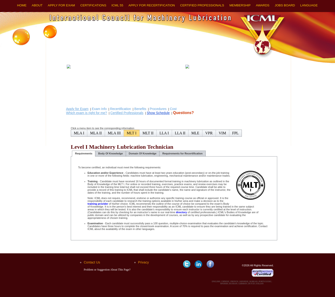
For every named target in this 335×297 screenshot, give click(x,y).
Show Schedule (158, 113)
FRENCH (234, 281)
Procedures (158, 109)
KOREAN (253, 281)
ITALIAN (260, 284)
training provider (98, 203)
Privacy (143, 262)
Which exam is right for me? (86, 113)
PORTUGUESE (265, 281)
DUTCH (251, 284)
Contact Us (92, 262)
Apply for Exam (77, 109)
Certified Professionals (126, 113)
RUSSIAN (233, 284)
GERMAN (243, 284)
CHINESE (225, 281)
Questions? (183, 113)
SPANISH (224, 284)
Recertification (120, 109)
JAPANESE (243, 281)
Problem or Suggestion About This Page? (107, 269)
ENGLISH (216, 281)
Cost (173, 109)
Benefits (140, 109)
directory (181, 212)
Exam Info (99, 109)
